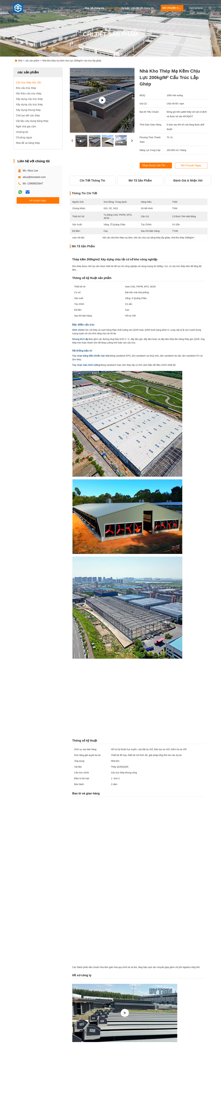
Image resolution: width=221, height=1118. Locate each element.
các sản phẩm (112, 8)
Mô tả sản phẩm (140, 180)
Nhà (87, 8)
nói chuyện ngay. (172, 7)
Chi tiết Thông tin (92, 180)
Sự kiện (126, 8)
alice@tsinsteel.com (34, 177)
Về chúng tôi (97, 8)
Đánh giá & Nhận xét (187, 180)
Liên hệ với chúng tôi (142, 8)
